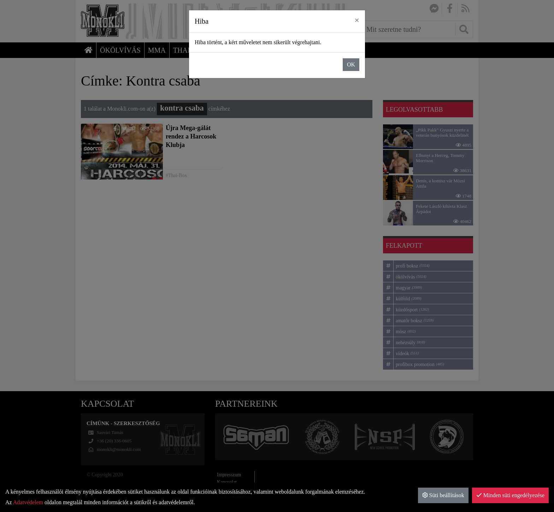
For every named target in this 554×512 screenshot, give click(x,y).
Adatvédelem (28, 502)
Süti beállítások (443, 495)
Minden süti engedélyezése (510, 495)
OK (351, 64)
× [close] (356, 20)
